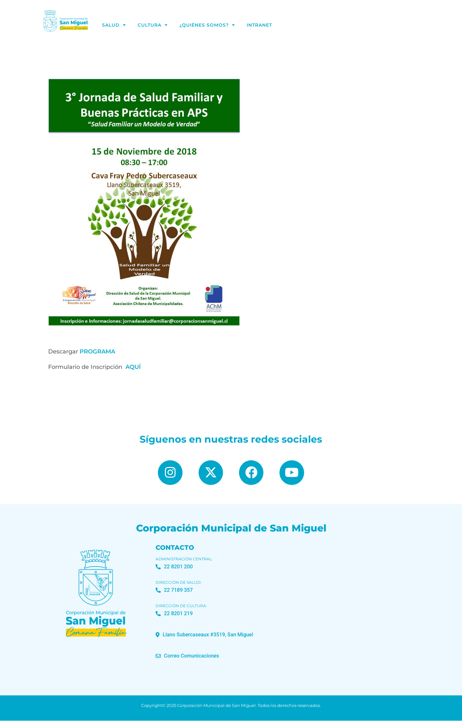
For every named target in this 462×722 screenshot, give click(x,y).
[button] (204, 635)
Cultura (153, 25)
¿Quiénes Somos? (207, 25)
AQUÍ (133, 366)
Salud (114, 25)
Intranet (259, 25)
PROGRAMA (97, 351)
